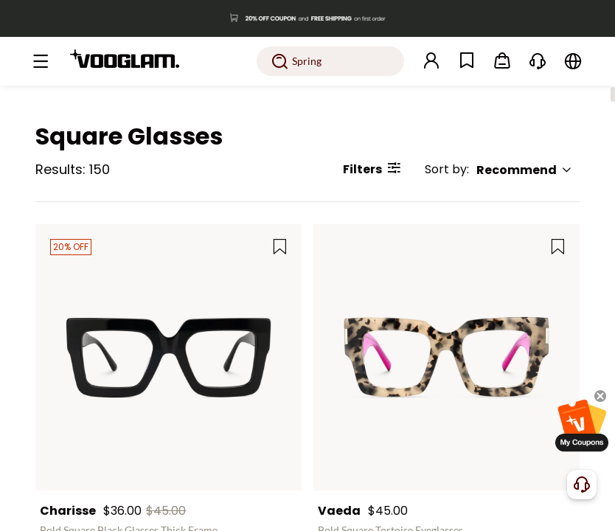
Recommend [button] (524, 170)
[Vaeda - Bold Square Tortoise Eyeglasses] (446, 357)
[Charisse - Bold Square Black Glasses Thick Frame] (168, 357)
